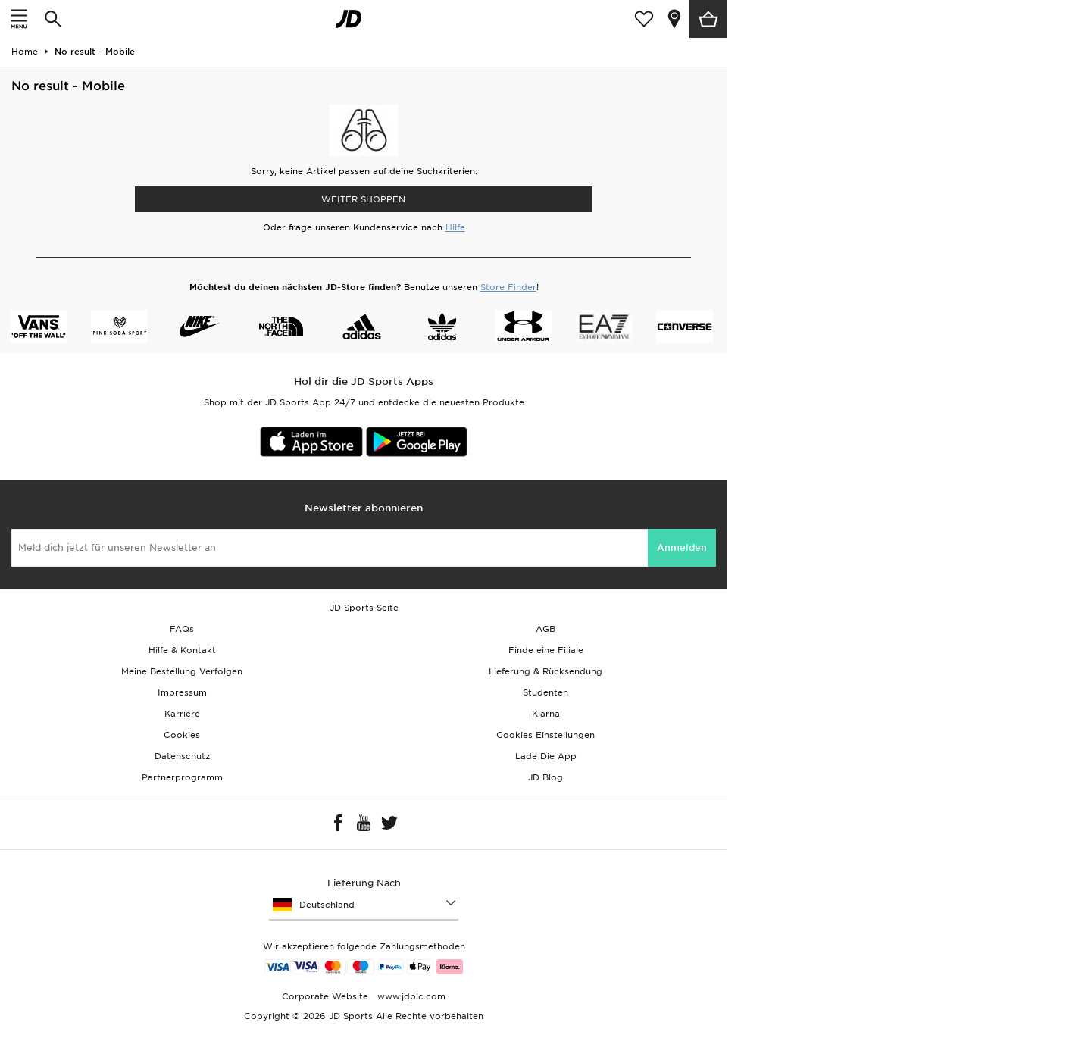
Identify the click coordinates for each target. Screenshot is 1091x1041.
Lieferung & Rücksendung (545, 671)
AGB (545, 629)
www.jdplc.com (409, 996)
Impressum (182, 692)
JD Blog (545, 777)
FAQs (182, 629)
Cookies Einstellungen (545, 735)
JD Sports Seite (364, 607)
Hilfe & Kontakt (182, 650)
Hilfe (455, 227)
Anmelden (682, 547)
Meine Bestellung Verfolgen (181, 671)
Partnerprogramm (182, 777)
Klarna (546, 713)
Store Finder (508, 287)
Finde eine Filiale (545, 650)
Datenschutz (182, 756)
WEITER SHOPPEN (363, 199)
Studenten (545, 692)
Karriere (182, 713)
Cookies (182, 735)
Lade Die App (546, 756)
